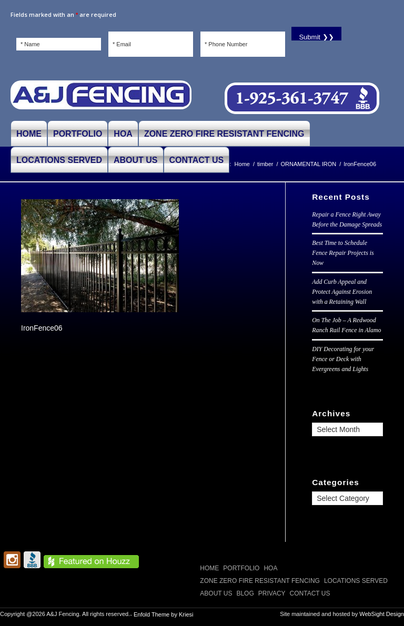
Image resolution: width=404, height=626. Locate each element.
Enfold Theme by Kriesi (164, 614)
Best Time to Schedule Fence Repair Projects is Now (342, 252)
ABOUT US (216, 593)
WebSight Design (381, 614)
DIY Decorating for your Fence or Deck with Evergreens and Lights (343, 359)
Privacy (272, 593)
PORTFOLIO (241, 568)
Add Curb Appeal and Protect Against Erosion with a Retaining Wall (342, 291)
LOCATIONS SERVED (356, 580)
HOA (270, 568)
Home (209, 568)
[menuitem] (29, 133)
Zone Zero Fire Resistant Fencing (260, 580)
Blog (245, 593)
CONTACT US (310, 593)
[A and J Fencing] (101, 98)
